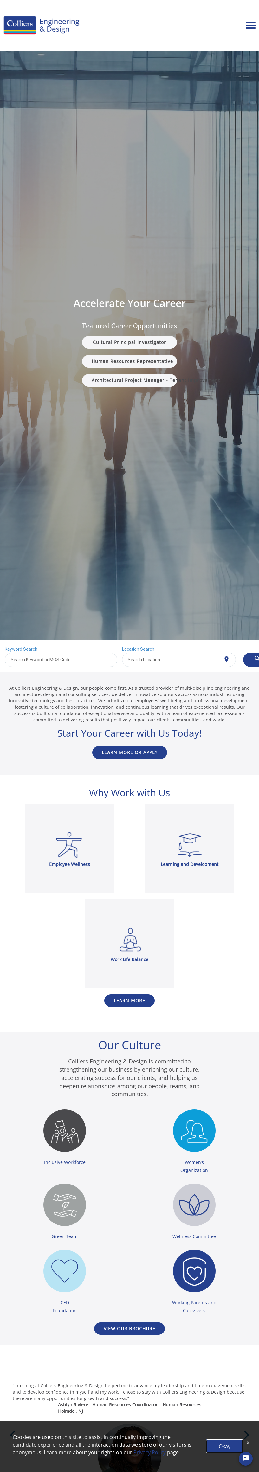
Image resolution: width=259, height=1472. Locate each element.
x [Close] (248, 1442)
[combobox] (61, 660)
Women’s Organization (194, 1166)
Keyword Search (21, 649)
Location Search (138, 649)
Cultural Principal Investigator (129, 342)
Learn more (129, 1000)
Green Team (65, 1236)
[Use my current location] (226, 659)
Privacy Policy (149, 1452)
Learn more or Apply (130, 752)
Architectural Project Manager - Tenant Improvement (134, 380)
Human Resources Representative (132, 361)
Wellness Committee (194, 1236)
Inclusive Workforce (65, 1162)
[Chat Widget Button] (246, 1461)
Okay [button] (224, 1446)
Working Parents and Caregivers (194, 1307)
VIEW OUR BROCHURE (129, 1329)
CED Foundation (65, 1307)
